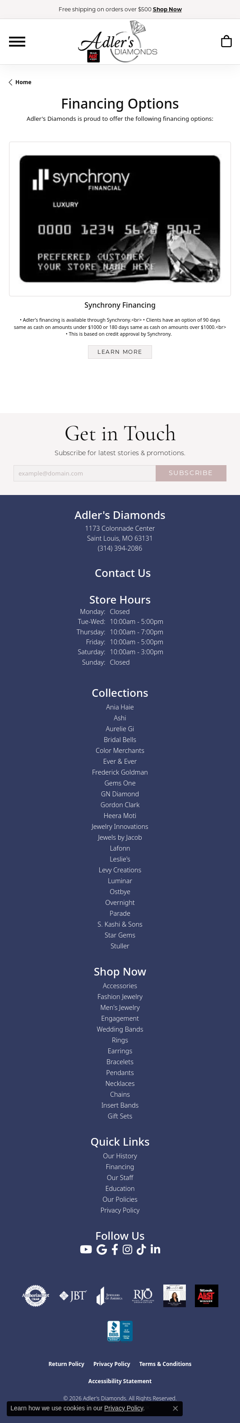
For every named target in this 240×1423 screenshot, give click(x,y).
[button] (226, 41)
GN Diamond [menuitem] (120, 794)
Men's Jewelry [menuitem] (119, 1007)
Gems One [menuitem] (119, 783)
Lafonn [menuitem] (120, 848)
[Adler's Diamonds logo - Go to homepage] (117, 41)
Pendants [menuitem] (120, 1072)
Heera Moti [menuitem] (120, 815)
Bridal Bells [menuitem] (120, 739)
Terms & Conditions (165, 1364)
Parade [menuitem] (120, 913)
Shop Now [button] (167, 9)
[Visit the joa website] (110, 1296)
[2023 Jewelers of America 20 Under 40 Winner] (174, 1296)
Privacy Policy (120, 1210)
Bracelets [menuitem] (120, 1061)
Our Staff (120, 1177)
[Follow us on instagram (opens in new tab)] (127, 1249)
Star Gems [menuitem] (120, 935)
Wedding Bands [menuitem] (120, 1029)
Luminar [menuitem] (120, 880)
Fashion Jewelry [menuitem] (120, 996)
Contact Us (121, 572)
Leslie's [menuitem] (120, 859)
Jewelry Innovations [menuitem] (120, 826)
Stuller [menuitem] (120, 946)
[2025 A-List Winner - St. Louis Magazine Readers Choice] (206, 1296)
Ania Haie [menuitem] (120, 707)
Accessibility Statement (120, 1381)
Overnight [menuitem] (119, 902)
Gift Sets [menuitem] (120, 1116)
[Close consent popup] (175, 1408)
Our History (120, 1156)
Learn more (120, 351)
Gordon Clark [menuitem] (120, 804)
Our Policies (120, 1199)
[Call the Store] (120, 548)
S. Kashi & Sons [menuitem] (119, 924)
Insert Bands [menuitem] (120, 1105)
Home (23, 82)
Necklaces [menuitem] (120, 1083)
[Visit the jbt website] (73, 1296)
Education (120, 1188)
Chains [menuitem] (120, 1094)
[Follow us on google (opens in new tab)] (102, 1249)
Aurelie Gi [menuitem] (120, 728)
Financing (120, 1166)
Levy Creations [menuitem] (120, 870)
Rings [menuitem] (120, 1040)
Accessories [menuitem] (120, 985)
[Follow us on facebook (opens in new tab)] (114, 1249)
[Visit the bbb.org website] (120, 1332)
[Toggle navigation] (17, 42)
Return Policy (66, 1364)
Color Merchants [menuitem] (120, 750)
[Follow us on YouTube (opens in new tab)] (86, 1249)
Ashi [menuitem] (120, 718)
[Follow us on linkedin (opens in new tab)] (155, 1249)
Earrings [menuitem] (120, 1051)
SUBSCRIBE (191, 473)
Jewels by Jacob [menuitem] (120, 837)
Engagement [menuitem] (120, 1018)
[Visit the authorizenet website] (36, 1296)
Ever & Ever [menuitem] (120, 761)
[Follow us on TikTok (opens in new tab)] (141, 1249)
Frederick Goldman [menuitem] (120, 772)
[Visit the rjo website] (143, 1296)
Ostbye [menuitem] (120, 891)
